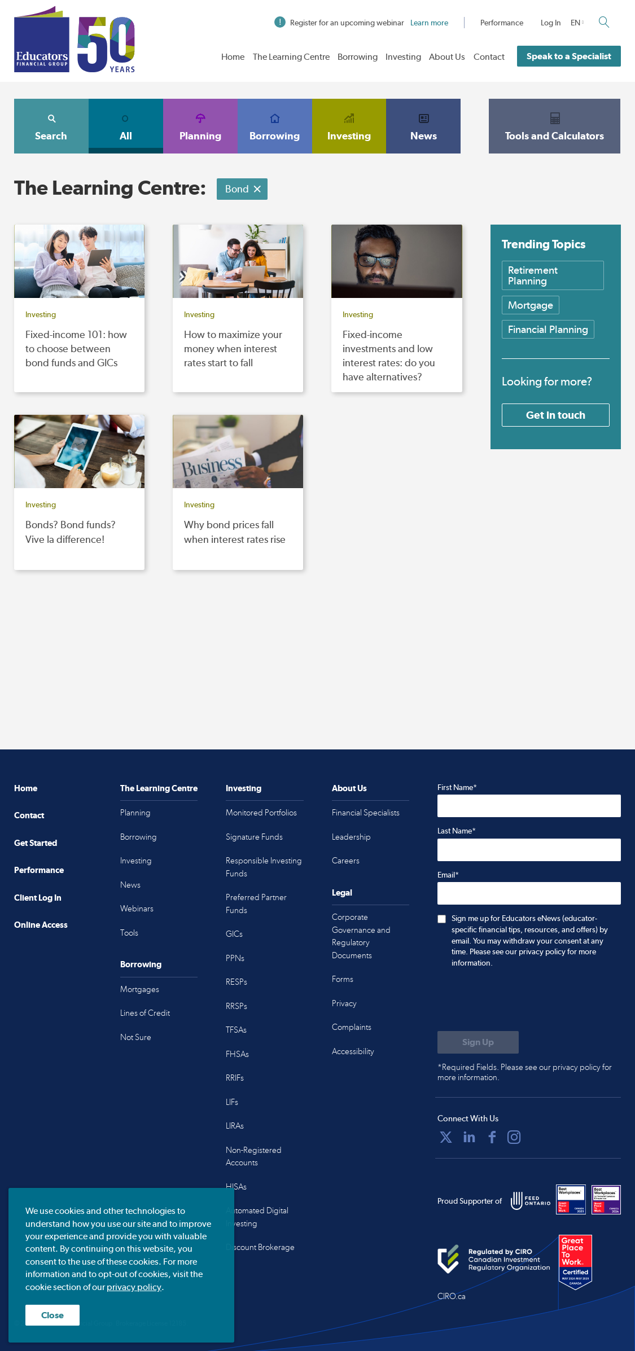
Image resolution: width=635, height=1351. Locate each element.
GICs (234, 934)
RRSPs (236, 1006)
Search (51, 126)
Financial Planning (548, 329)
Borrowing (358, 56)
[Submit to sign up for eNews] (478, 1042)
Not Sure (135, 1037)
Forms (342, 979)
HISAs (236, 1187)
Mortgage (530, 305)
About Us (447, 56)
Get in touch (555, 415)
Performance (501, 22)
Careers (346, 861)
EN (575, 22)
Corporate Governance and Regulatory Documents (361, 936)
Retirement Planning (533, 275)
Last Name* (456, 830)
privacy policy (134, 1287)
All (126, 126)
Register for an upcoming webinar (361, 22)
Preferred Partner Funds (256, 903)
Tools (129, 933)
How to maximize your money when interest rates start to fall (233, 348)
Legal (342, 892)
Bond (243, 189)
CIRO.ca (451, 1296)
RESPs (236, 982)
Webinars (137, 908)
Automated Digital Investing (257, 1217)
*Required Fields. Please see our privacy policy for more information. (524, 1072)
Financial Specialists (366, 813)
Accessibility (353, 1051)
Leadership (351, 837)
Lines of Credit (145, 1013)
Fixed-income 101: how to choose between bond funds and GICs (76, 348)
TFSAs (236, 1030)
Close (52, 1315)
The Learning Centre (291, 56)
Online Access (41, 924)
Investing (403, 56)
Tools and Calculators (554, 126)
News (423, 126)
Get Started (35, 843)
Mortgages (139, 989)
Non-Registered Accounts (254, 1156)
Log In (551, 22)
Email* (448, 874)
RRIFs (235, 1078)
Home (232, 56)
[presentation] (523, 1001)
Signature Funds (254, 837)
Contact (489, 56)
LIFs (232, 1102)
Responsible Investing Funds (264, 867)
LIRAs (235, 1126)
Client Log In (38, 897)
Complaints (351, 1027)
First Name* (457, 787)
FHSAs (237, 1054)
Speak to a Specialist (569, 56)
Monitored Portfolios (261, 813)
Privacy (344, 1003)
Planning (200, 126)
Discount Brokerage (260, 1247)
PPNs (235, 958)
